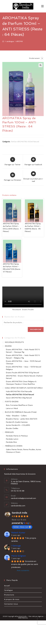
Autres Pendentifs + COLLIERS (18, 425)
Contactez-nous (11, 604)
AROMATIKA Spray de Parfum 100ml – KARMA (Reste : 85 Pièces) (33, 227)
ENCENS (8, 346)
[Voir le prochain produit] (42, 58)
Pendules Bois (11, 442)
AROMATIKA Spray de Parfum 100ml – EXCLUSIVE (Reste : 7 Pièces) (12, 227)
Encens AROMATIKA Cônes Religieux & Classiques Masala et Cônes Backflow (21, 383)
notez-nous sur (22, 527)
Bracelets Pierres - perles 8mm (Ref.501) (21, 419)
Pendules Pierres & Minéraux (17, 436)
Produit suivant (34, 58)
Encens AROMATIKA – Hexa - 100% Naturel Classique (23, 362)
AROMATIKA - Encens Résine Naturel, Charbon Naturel (24, 377)
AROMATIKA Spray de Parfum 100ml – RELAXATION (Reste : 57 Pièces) (12, 268)
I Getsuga (16, 546)
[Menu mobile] (42, 6)
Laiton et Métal (12, 408)
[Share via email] (33, 176)
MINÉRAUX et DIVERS (13, 446)
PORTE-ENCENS (11, 402)
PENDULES (9, 432)
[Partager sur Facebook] (33, 161)
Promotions (9, 595)
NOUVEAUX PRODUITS (14, 342)
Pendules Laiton (12, 439)
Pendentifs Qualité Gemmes (17, 422)
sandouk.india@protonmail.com (23, 498)
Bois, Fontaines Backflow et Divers (19, 405)
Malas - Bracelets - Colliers (16, 416)
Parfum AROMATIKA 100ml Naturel (25, 142)
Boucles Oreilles (12, 428)
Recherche (35, 329)
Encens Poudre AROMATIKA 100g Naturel (22, 373)
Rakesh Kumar (18, 532)
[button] (40, 65)
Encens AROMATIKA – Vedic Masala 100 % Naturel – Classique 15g (23, 351)
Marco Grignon (18, 556)
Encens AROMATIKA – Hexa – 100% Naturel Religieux (23, 368)
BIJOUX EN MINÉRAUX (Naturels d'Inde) (21, 412)
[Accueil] (3, 41)
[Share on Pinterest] (12, 176)
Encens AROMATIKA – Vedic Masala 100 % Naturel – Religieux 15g (23, 356)
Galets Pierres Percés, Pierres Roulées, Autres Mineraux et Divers (23, 451)
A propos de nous (11, 599)
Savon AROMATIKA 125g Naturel (19, 398)
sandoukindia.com (18, 506)
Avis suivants (23, 570)
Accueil (7, 586)
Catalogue (8, 590)
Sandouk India (19, 512)
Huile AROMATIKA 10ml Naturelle (19, 391)
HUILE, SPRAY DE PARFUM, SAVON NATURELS (24, 388)
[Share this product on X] (12, 161)
